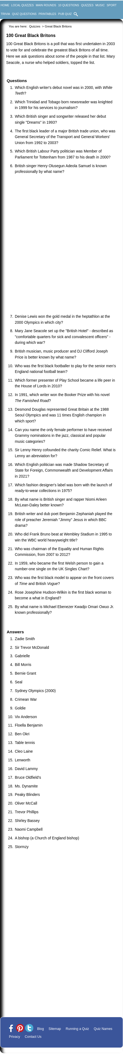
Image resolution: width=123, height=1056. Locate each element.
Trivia (5, 13)
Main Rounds (46, 5)
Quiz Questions (24, 13)
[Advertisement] (61, 244)
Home (5, 5)
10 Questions (68, 5)
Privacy (14, 1037)
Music (100, 5)
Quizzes (87, 5)
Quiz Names (103, 1029)
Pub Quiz (65, 13)
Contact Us (33, 1037)
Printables (47, 13)
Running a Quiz (77, 1029)
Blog (40, 1029)
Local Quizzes (22, 5)
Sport (111, 5)
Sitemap (54, 1029)
